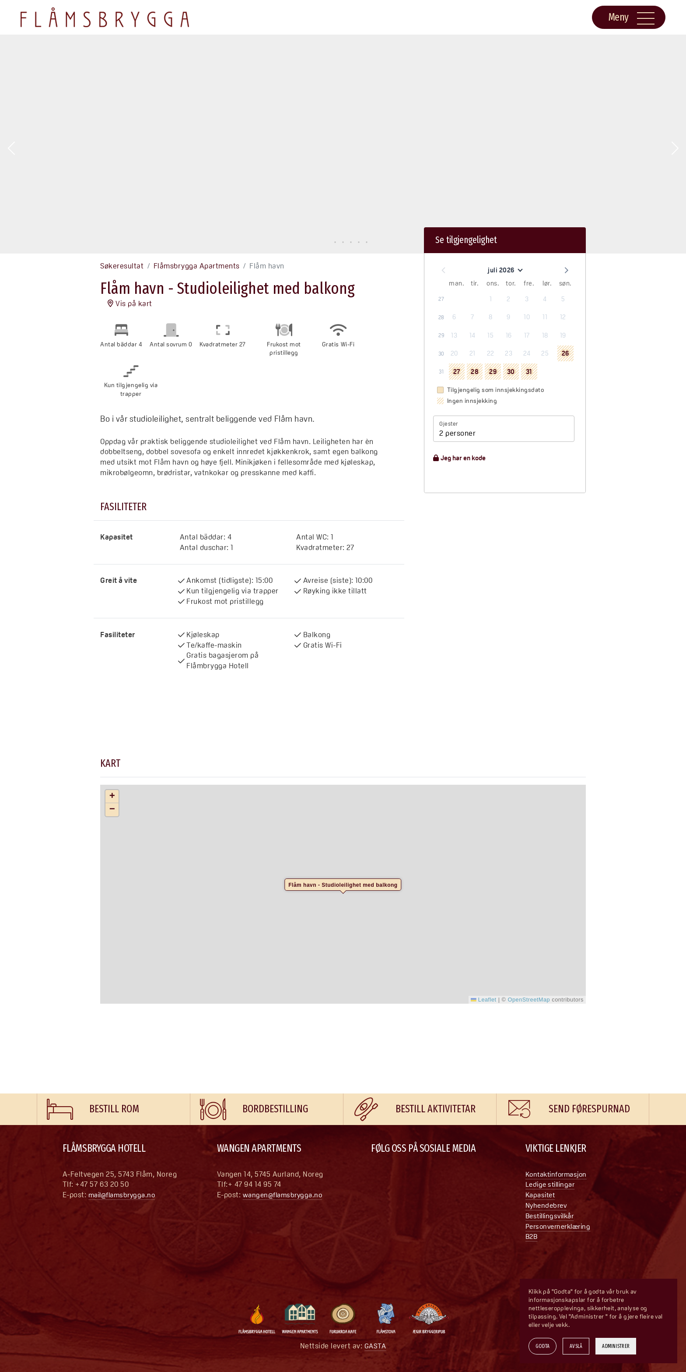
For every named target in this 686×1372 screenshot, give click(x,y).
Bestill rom (114, 1109)
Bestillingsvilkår (552, 1215)
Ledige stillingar (552, 1184)
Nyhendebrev (547, 1205)
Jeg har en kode (459, 458)
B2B (532, 1236)
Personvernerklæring (560, 1226)
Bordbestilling (275, 1109)
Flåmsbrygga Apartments (197, 265)
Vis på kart (130, 303)
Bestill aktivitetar (436, 1109)
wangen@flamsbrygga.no (285, 1194)
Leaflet (484, 999)
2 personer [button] (457, 433)
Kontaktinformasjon (558, 1174)
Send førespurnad (589, 1109)
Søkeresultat (122, 265)
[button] (11, 149)
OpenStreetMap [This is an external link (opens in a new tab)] (529, 999)
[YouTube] (413, 1176)
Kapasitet (541, 1194)
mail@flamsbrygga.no (124, 1194)
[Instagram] (395, 1176)
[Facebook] (378, 1176)
